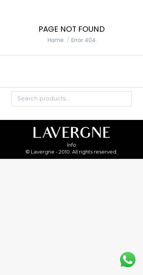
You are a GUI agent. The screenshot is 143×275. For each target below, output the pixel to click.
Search (123, 99)
